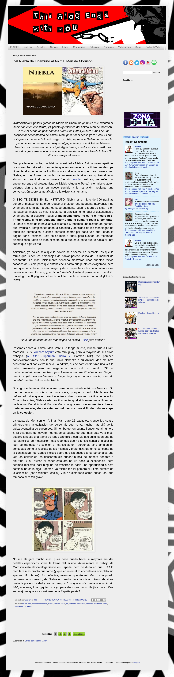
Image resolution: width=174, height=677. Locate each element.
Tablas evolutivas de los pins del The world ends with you (148, 300)
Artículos (41, 47)
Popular (144, 137)
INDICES (14, 47)
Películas (94, 47)
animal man (26, 604)
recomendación (20, 606)
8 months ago (143, 208)
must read (98, 604)
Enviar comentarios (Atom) (36, 641)
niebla (105, 604)
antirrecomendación (39, 604)
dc (67, 604)
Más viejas (78, 634)
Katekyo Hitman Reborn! (148, 313)
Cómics (54, 47)
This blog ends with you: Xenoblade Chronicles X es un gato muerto (140, 231)
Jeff (136, 199)
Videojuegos (124, 47)
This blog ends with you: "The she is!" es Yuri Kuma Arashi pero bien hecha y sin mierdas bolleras (142, 164)
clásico (50, 604)
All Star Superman (41, 356)
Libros (65, 47)
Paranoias (108, 47)
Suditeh (138, 146)
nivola (77, 179)
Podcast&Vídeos (154, 47)
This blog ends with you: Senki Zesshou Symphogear (140, 206)
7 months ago (146, 194)
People (127, 137)
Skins (138, 47)
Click (84, 340)
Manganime (79, 47)
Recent (135, 137)
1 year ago (137, 259)
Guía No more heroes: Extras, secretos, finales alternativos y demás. (148, 331)
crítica (63, 604)
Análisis (28, 47)
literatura (72, 604)
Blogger (136, 663)
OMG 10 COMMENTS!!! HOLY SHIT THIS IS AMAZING (66, 600)
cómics (57, 604)
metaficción (81, 604)
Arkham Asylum (44, 352)
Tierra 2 (64, 356)
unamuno (30, 606)
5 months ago (146, 167)
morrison (89, 604)
